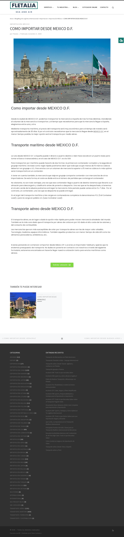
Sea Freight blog (17, 502)
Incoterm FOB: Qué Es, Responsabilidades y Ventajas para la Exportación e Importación (59, 395)
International (15, 498)
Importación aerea (17, 446)
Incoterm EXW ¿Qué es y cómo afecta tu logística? (61, 376)
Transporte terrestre (19, 515)
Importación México (55, 19)
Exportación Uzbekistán (19, 433)
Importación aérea (17, 443)
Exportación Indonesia (19, 377)
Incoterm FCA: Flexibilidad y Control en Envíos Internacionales (60, 386)
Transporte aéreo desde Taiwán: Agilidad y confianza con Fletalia (59, 365)
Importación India (17, 462)
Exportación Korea (17, 390)
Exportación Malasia (18, 403)
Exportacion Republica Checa (22, 413)
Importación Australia (19, 449)
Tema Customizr (37, 533)
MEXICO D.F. (98, 131)
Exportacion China (17, 370)
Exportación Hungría (18, 374)
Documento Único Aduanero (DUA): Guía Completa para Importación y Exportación (62, 406)
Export (13, 360)
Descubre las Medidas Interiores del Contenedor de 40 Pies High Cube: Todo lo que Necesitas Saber (61, 435)
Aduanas (13, 357)
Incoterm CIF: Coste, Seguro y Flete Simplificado (61, 390)
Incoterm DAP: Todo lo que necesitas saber (59, 373)
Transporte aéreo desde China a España (58, 447)
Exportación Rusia (17, 416)
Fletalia (15, 34)
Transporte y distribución (21, 518)
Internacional (15, 495)
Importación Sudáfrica (19, 476)
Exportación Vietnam (18, 436)
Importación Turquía (18, 482)
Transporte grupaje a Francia (55, 369)
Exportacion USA (16, 429)
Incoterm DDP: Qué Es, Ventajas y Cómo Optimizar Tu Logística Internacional (62, 412)
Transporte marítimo (18, 512)
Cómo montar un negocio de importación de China (60, 442)
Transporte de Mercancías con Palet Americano (60, 357)
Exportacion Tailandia (19, 423)
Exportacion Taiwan (18, 426)
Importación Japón (17, 466)
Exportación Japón (17, 380)
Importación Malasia (18, 469)
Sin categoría (15, 505)
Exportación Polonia (18, 406)
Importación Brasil (17, 452)
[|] (24, 6)
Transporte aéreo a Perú (53, 450)
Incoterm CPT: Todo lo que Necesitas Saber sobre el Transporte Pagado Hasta (61, 400)
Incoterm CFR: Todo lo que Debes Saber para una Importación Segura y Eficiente (61, 417)
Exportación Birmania (18, 367)
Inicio (11, 19)
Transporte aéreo (17, 508)
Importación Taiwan (18, 479)
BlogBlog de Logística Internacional (26, 19)
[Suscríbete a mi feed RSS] (113, 530)
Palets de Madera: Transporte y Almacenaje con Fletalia (61, 380)
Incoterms (14, 492)
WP (19, 533)
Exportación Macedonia (19, 400)
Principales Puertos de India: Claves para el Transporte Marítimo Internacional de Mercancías (61, 429)
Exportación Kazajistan (19, 383)
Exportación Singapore (19, 420)
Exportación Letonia (18, 393)
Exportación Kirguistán (19, 387)
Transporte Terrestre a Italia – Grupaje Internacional (62, 360)
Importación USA (16, 485)
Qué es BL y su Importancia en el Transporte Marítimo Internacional (60, 423)
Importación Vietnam (18, 489)
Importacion (44, 19)
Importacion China (17, 459)
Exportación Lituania (18, 397)
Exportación (15, 364)
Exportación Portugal (19, 410)
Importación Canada (18, 456)
